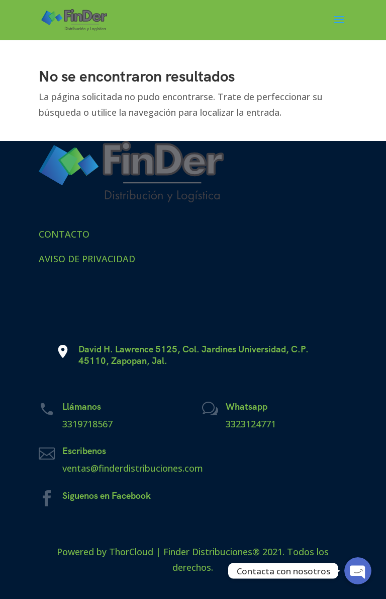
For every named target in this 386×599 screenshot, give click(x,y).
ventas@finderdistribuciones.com (132, 468)
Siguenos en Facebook (106, 495)
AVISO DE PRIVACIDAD (87, 259)
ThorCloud (131, 552)
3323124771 (251, 424)
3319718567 (87, 424)
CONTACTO (64, 234)
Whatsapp (246, 406)
